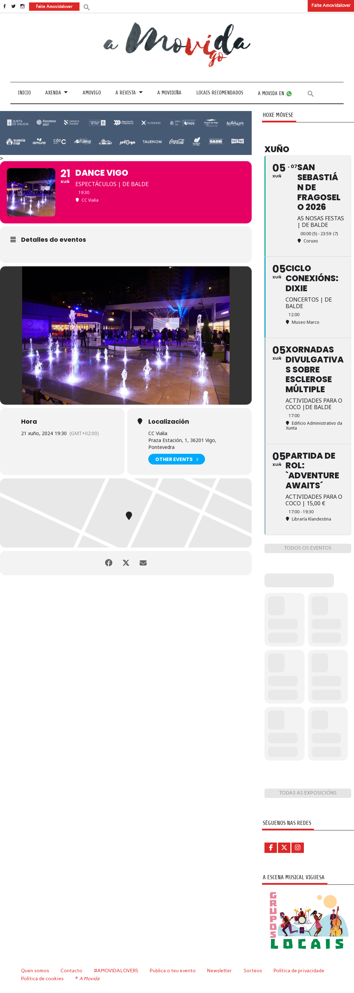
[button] (86, 7)
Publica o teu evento (173, 970)
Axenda (53, 93)
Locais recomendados (219, 93)
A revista (125, 93)
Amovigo (92, 93)
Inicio (24, 93)
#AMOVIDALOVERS (116, 970)
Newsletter (219, 970)
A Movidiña (169, 93)
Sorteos (253, 970)
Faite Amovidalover (331, 5)
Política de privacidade (298, 970)
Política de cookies (42, 978)
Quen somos (35, 970)
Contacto (71, 970)
